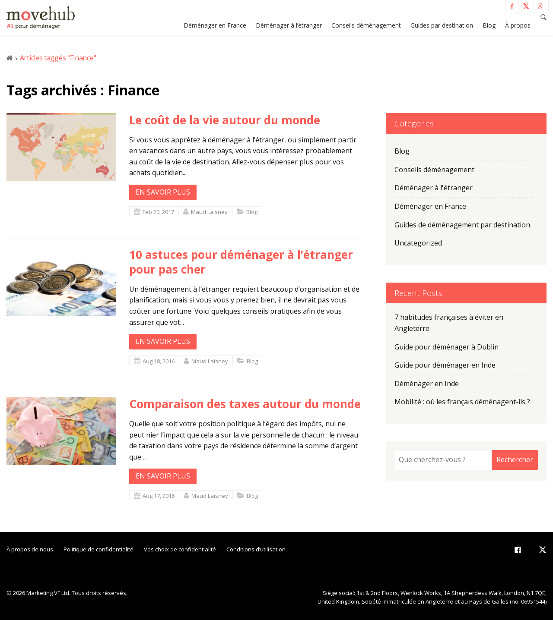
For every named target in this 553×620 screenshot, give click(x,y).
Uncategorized (418, 243)
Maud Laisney (209, 212)
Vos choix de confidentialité (180, 549)
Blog (489, 25)
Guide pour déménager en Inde (445, 365)
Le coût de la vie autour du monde (224, 120)
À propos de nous (29, 549)
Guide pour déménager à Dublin (446, 347)
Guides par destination (441, 25)
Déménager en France (215, 25)
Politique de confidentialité (98, 549)
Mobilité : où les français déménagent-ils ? (462, 401)
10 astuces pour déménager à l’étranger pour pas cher (241, 262)
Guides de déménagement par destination (462, 225)
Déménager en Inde (426, 383)
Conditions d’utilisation (256, 549)
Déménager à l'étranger (433, 187)
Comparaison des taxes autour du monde (245, 404)
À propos (518, 25)
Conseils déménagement (366, 25)
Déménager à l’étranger (289, 25)
